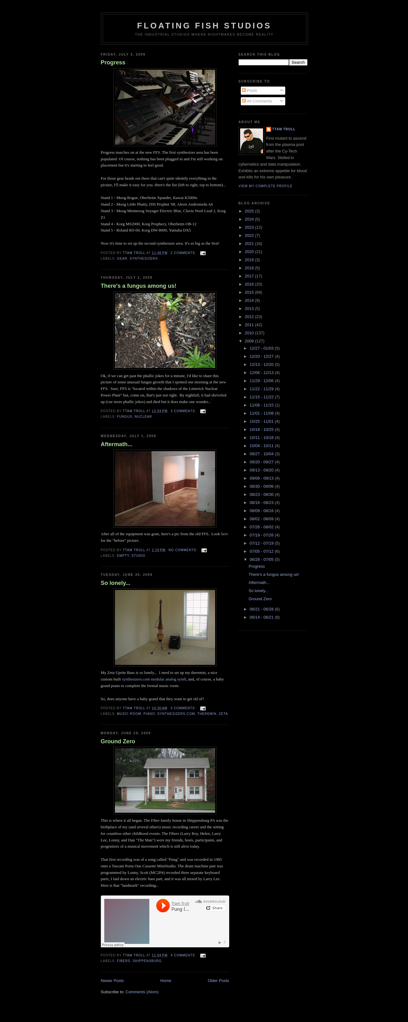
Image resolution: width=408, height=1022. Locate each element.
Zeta (223, 713)
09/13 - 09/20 (262, 470)
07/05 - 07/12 (262, 551)
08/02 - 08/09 (262, 518)
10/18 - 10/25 (262, 429)
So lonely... (116, 583)
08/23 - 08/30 (262, 494)
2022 (250, 235)
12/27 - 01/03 (262, 348)
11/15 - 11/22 (262, 397)
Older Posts (218, 980)
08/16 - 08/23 (262, 502)
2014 (250, 300)
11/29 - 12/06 (262, 380)
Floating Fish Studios (204, 25)
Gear (122, 258)
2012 (250, 316)
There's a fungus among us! (139, 286)
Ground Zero (118, 741)
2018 (250, 268)
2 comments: (184, 253)
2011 (250, 324)
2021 (250, 243)
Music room (129, 713)
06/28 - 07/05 (262, 559)
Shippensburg (147, 961)
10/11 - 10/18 (262, 437)
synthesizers (144, 258)
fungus (124, 416)
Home (165, 980)
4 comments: (184, 955)
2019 (250, 259)
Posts (249, 90)
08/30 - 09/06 (262, 486)
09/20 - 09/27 (262, 462)
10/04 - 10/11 (262, 445)
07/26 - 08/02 (262, 527)
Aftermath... (116, 444)
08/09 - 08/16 (262, 510)
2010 (250, 333)
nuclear (143, 416)
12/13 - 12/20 (262, 364)
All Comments (257, 101)
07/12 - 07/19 (262, 543)
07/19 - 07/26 (262, 535)
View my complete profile (266, 186)
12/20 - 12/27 (262, 356)
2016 (250, 284)
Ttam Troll (284, 129)
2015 (250, 292)
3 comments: (184, 411)
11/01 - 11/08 (262, 413)
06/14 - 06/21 (262, 617)
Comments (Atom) (142, 992)
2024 (250, 219)
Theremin (206, 713)
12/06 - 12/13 (262, 372)
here (224, 533)
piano (149, 713)
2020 (250, 251)
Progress (113, 62)
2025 (250, 211)
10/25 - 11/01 (262, 421)
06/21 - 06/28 (262, 609)
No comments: (183, 550)
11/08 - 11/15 (262, 405)
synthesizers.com (176, 713)
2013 (250, 308)
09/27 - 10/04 (262, 453)
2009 (250, 341)
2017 (250, 276)
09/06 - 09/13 (262, 478)
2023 (250, 227)
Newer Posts (112, 980)
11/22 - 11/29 (262, 388)
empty (123, 555)
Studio (138, 555)
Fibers (124, 961)
